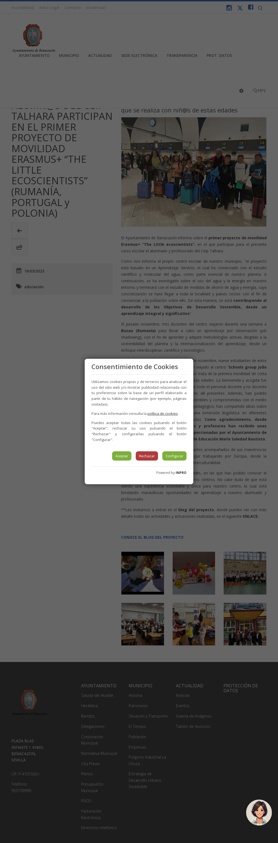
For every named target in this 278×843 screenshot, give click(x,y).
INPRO (181, 472)
